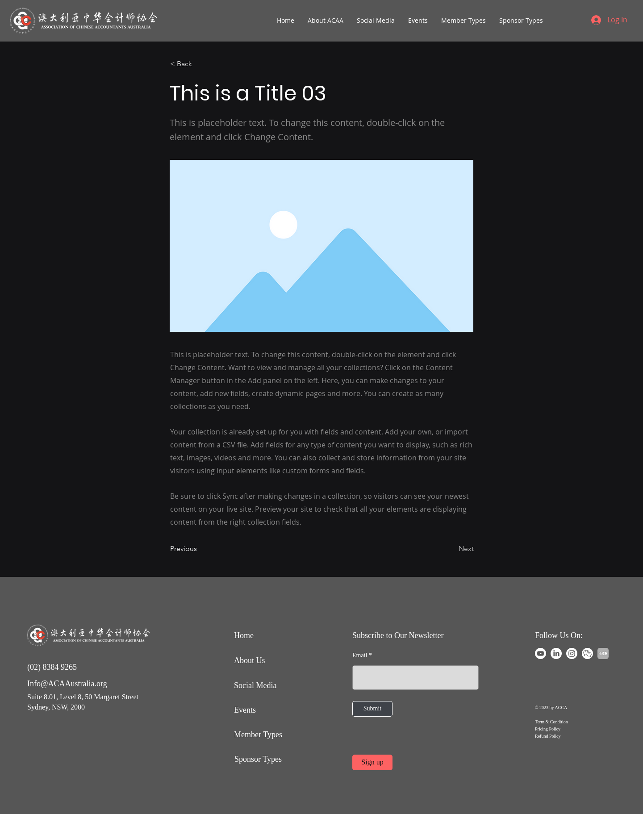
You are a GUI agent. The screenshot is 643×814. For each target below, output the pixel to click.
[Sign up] (372, 762)
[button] (325, 20)
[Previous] (199, 549)
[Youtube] (540, 653)
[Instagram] (571, 653)
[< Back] (199, 64)
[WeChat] (587, 653)
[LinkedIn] (556, 653)
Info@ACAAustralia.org (67, 683)
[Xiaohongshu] (603, 653)
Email (359, 655)
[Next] (451, 549)
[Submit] (372, 709)
